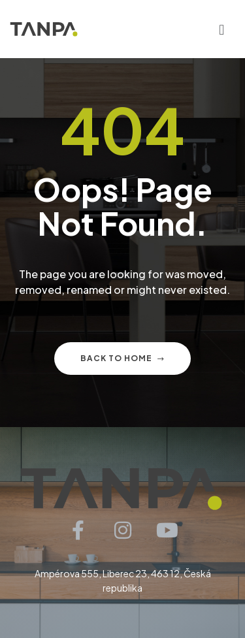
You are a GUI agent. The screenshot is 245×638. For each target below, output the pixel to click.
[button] (221, 29)
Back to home (122, 358)
